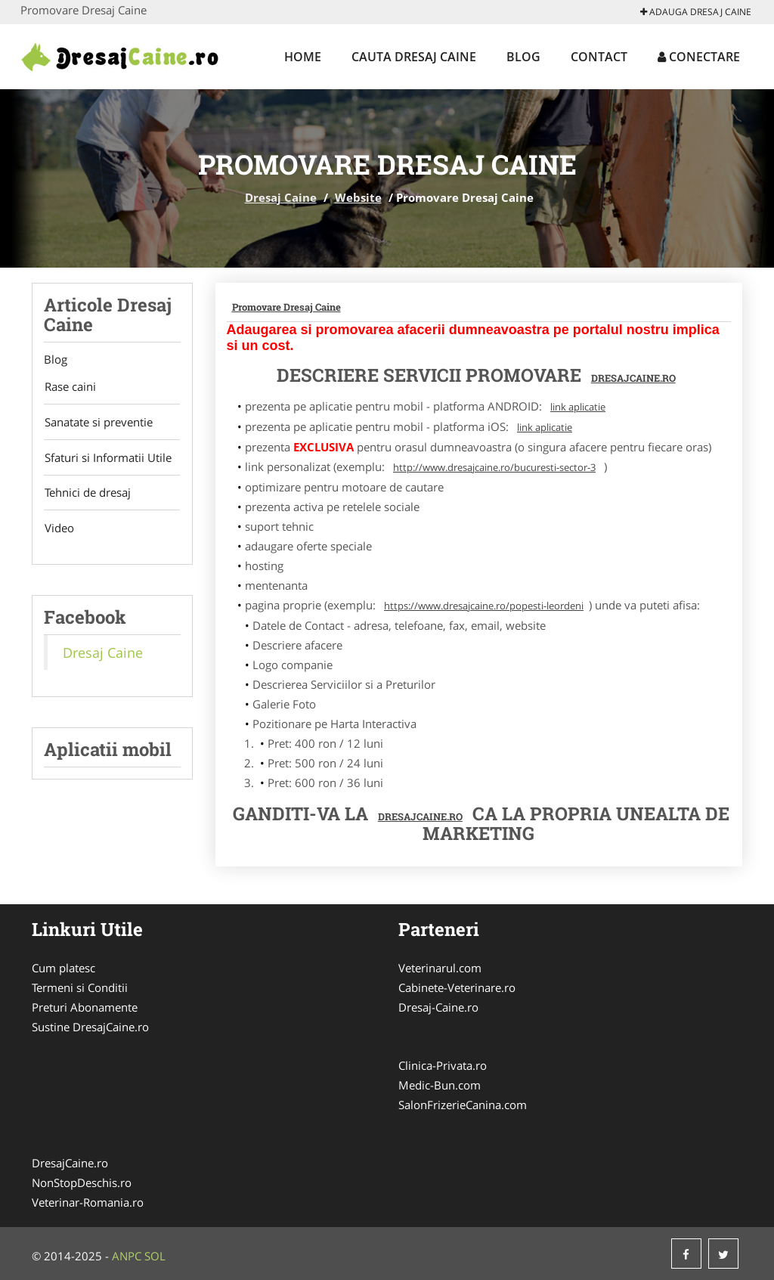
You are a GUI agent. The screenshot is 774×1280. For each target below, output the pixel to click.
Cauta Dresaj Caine (413, 56)
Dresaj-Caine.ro (438, 1007)
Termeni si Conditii (80, 987)
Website (358, 197)
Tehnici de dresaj (87, 493)
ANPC (126, 1255)
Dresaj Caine (281, 197)
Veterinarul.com (439, 967)
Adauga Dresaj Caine (695, 11)
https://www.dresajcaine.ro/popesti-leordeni (484, 605)
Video (58, 529)
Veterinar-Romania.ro (88, 1202)
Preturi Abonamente (85, 1007)
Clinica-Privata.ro (442, 1065)
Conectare (699, 56)
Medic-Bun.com (439, 1084)
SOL (155, 1255)
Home (302, 56)
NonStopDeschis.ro (82, 1182)
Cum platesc (63, 967)
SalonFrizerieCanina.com (462, 1104)
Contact (599, 56)
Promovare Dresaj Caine (286, 307)
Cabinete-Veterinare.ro (456, 987)
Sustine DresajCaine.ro (90, 1026)
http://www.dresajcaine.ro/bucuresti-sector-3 (494, 467)
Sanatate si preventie (98, 422)
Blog (523, 56)
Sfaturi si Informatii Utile (107, 458)
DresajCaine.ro (633, 378)
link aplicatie (577, 407)
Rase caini (69, 387)
